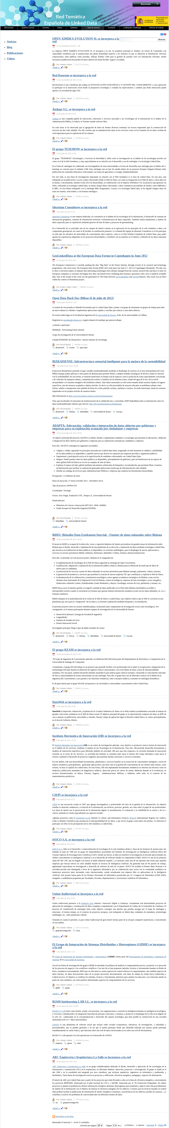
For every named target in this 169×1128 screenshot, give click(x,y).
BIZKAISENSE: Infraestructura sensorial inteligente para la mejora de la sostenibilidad (108, 361)
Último (161, 1125)
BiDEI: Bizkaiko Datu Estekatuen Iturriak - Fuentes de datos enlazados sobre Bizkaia (107, 535)
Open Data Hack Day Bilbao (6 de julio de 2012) (83, 298)
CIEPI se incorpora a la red (70, 795)
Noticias (11, 41)
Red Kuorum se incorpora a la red (74, 75)
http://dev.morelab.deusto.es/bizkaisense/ (105, 404)
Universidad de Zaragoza (74, 960)
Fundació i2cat (87, 903)
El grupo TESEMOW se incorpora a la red (79, 149)
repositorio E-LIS (83, 818)
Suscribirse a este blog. (64, 1116)
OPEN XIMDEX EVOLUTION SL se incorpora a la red (85, 40)
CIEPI (54, 804)
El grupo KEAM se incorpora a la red (76, 649)
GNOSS (55, 1025)
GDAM (136, 277)
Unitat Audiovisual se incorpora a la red (77, 894)
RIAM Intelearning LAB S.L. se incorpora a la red (84, 1001)
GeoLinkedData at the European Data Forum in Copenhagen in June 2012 (99, 255)
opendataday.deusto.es (72, 320)
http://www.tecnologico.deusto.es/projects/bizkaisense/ (91, 396)
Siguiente (151, 1125)
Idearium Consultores (61, 216)
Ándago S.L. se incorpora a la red (73, 109)
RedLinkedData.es (35, 5)
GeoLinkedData (122, 277)
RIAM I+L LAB (59, 1011)
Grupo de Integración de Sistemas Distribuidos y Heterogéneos (81, 957)
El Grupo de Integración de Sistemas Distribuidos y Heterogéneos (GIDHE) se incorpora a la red (108, 946)
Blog (9, 47)
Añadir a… (59, 67)
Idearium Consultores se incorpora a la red (79, 207)
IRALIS (133, 818)
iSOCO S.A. (57, 849)
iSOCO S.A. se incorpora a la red (73, 839)
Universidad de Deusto (107, 315)
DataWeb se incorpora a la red (71, 702)
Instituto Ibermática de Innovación (69, 745)
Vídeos (11, 58)
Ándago (55, 119)
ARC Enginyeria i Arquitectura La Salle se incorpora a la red (91, 1057)
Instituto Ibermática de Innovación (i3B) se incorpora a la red (91, 736)
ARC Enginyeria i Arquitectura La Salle (69, 1066)
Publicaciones (15, 53)
